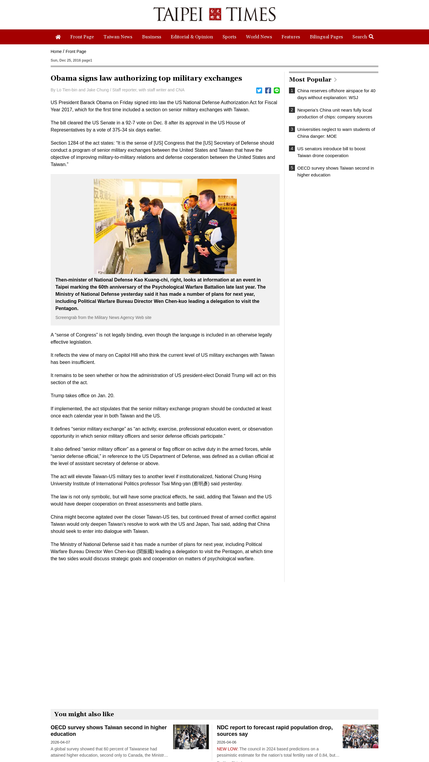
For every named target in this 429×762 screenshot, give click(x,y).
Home (56, 51)
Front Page (76, 51)
